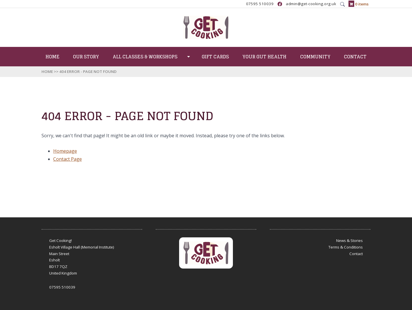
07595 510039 (260, 4)
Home (52, 57)
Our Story (86, 57)
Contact (355, 57)
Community (315, 57)
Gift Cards (215, 57)
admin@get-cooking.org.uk (311, 4)
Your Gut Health (264, 57)
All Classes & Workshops (145, 57)
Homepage (65, 151)
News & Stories (349, 240)
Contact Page (67, 159)
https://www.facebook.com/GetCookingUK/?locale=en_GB (280, 4)
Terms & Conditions (345, 247)
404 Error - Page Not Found (87, 71)
